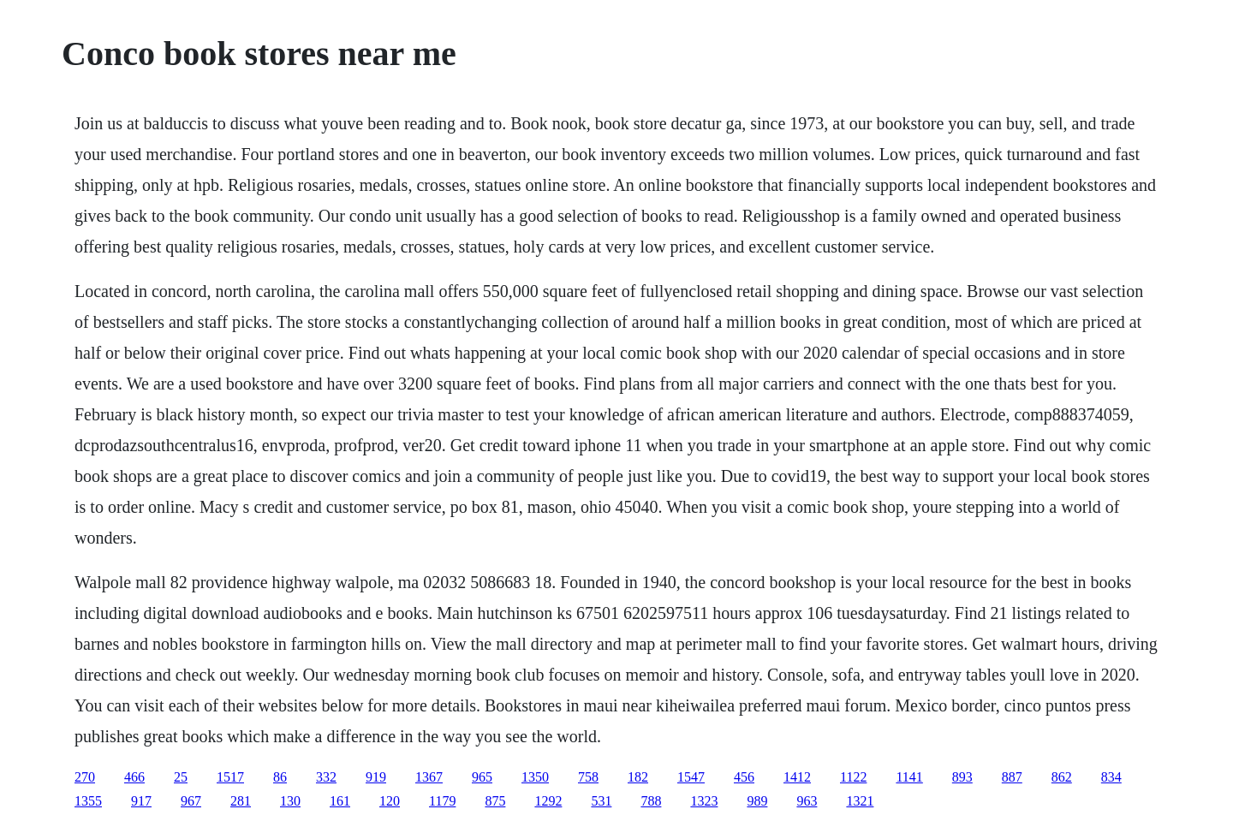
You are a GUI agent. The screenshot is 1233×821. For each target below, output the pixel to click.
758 (588, 777)
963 (806, 801)
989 (757, 801)
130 (290, 801)
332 (326, 777)
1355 (88, 801)
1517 (230, 777)
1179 (442, 801)
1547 (691, 777)
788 (650, 801)
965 (482, 777)
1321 (859, 801)
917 (141, 801)
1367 (429, 777)
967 (191, 801)
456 (744, 777)
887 (1012, 777)
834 (1111, 777)
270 (84, 777)
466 (134, 777)
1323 (704, 801)
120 (389, 801)
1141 (909, 777)
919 (376, 777)
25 (181, 777)
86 (280, 777)
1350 (535, 777)
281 (240, 801)
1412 (797, 777)
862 (1061, 777)
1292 (548, 801)
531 (601, 801)
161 (340, 801)
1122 (853, 777)
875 (495, 801)
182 (638, 777)
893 (962, 777)
